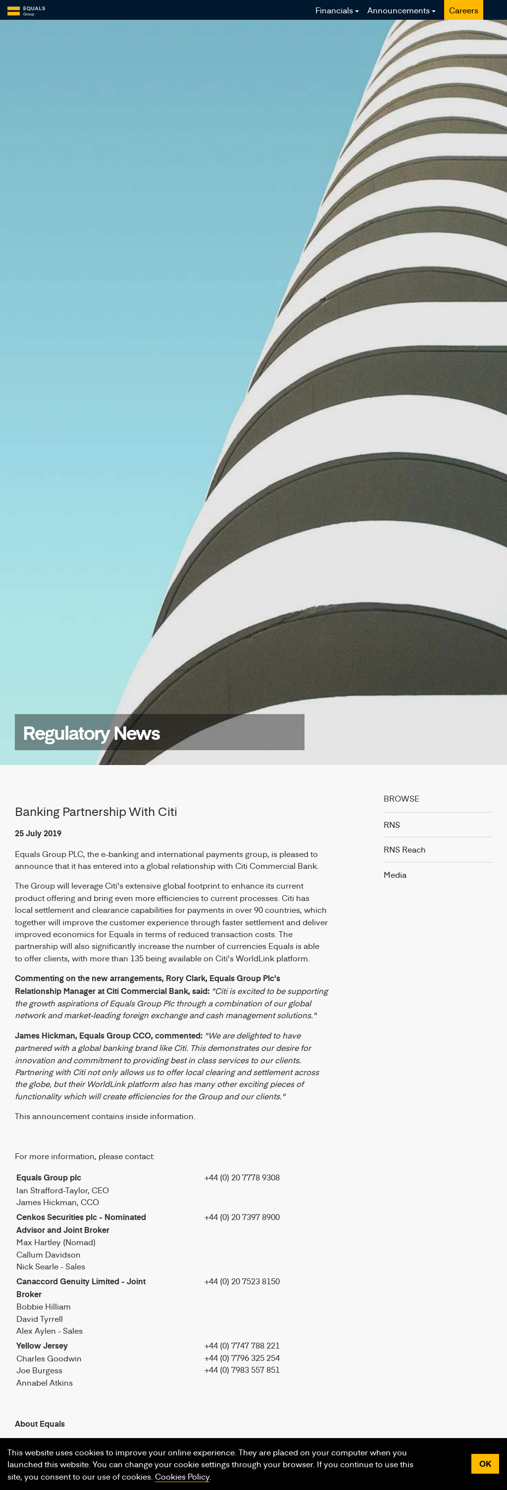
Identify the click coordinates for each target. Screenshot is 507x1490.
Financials (334, 9)
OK (485, 1463)
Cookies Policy (182, 1476)
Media (395, 874)
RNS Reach (405, 849)
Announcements (398, 9)
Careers (463, 9)
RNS (392, 824)
